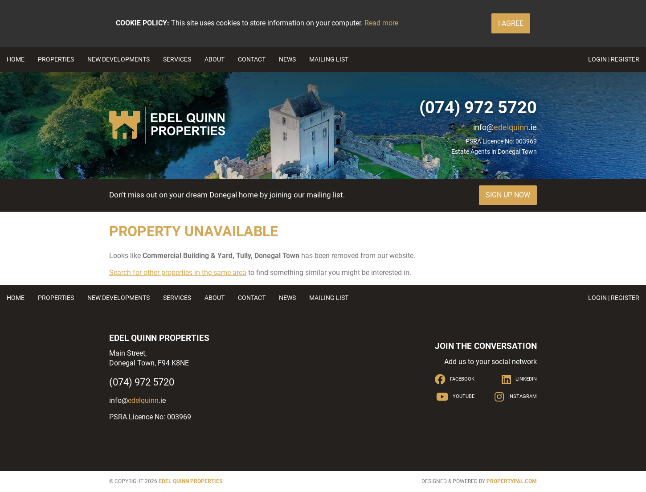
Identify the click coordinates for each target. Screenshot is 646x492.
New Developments (118, 59)
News (287, 59)
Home (16, 59)
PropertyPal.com (512, 481)
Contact (252, 59)
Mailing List (328, 59)
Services (177, 59)
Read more (381, 23)
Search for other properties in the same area (177, 272)
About (214, 59)
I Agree (510, 23)
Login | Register (613, 59)
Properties (56, 59)
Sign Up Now (508, 195)
